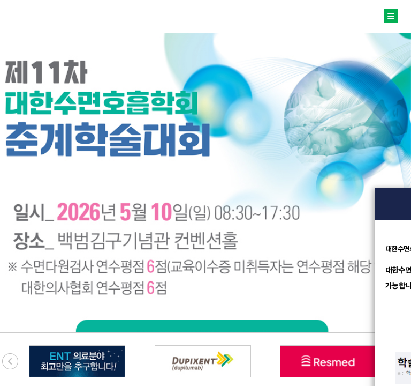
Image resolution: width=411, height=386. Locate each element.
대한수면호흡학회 (206, 16)
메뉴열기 (391, 16)
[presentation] (10, 361)
